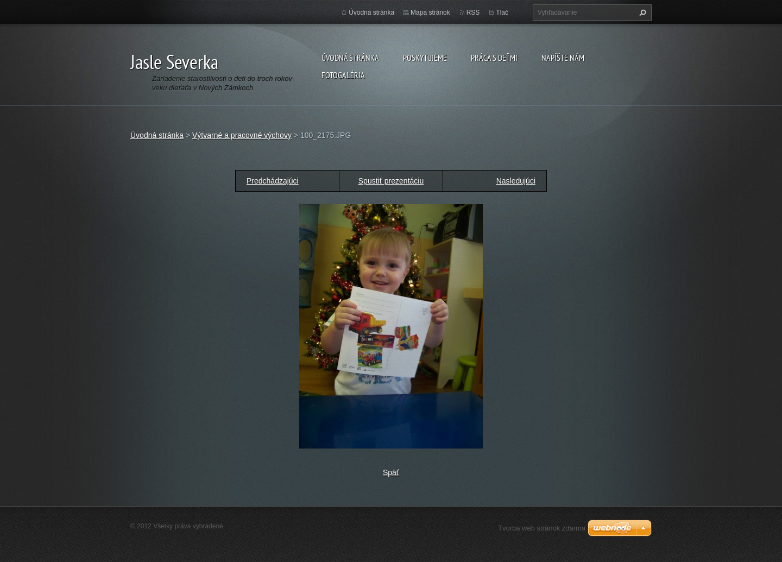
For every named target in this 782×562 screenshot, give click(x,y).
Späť (391, 472)
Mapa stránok (430, 12)
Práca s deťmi (494, 57)
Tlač (502, 12)
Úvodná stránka (350, 57)
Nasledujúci (515, 180)
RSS (473, 12)
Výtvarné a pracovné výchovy (242, 135)
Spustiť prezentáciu (391, 180)
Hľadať (641, 12)
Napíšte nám (562, 57)
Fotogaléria (343, 75)
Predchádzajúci (273, 180)
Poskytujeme (425, 57)
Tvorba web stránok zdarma (541, 528)
